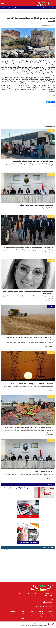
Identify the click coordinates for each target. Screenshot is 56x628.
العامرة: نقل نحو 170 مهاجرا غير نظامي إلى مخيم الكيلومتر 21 (33, 161)
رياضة (51, 615)
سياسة (32, 617)
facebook (45, 606)
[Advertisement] (28, 570)
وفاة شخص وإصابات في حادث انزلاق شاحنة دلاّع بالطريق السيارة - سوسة (29, 427)
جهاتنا (45, 12)
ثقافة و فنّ (50, 613)
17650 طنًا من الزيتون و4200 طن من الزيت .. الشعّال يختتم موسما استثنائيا (28, 247)
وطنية (23, 611)
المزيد (2, 4)
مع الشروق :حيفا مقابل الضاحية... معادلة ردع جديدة (18, 488)
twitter (47, 606)
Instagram (37, 606)
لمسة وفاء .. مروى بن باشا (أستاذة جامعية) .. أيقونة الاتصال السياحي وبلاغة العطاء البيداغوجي (28, 292)
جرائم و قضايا (40, 613)
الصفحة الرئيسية (51, 12)
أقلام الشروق (50, 611)
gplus (41, 606)
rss (43, 606)
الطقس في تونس (28, 554)
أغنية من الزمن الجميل (21, 617)
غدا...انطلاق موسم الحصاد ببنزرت (42, 471)
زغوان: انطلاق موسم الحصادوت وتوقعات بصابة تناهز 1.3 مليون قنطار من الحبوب (29, 338)
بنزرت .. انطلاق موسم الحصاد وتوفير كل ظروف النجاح (36, 205)
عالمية (13, 615)
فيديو (51, 617)
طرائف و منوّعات (20, 615)
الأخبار (52, 8)
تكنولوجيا (12, 611)
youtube (39, 606)
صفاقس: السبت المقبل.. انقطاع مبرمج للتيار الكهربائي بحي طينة (32, 383)
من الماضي (40, 617)
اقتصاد (32, 611)
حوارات (22, 613)
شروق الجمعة (40, 615)
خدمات (13, 613)
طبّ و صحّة (31, 615)
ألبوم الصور (40, 611)
